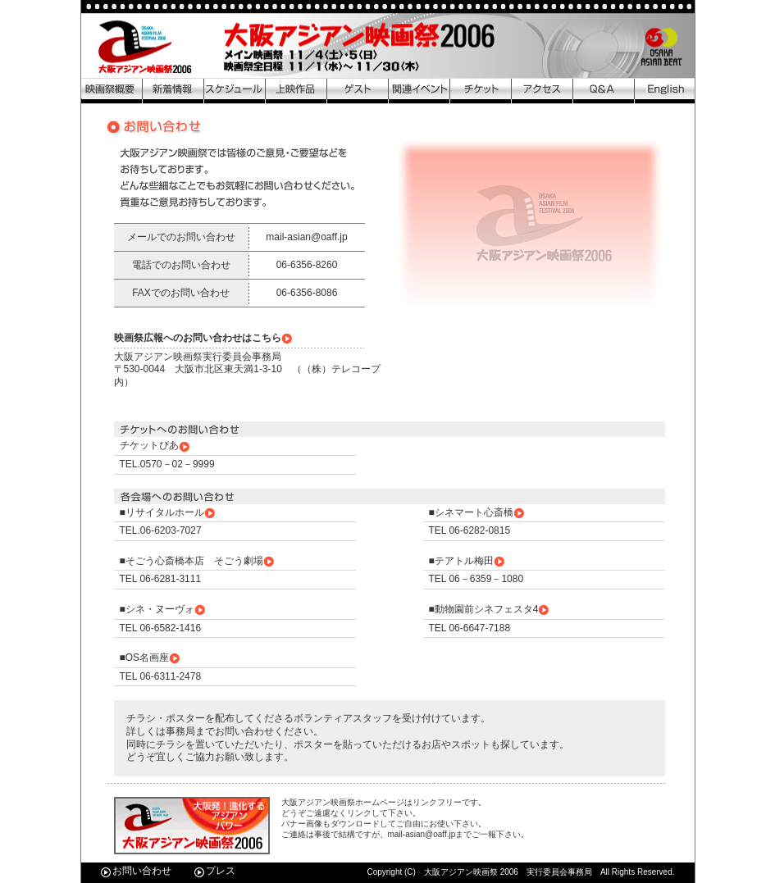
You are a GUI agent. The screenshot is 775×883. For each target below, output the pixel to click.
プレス (214, 870)
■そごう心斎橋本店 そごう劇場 (198, 561)
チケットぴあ (155, 445)
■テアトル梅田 (467, 561)
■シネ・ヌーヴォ (163, 609)
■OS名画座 (151, 657)
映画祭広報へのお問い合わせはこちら (204, 338)
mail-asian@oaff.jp (306, 237)
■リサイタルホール (168, 512)
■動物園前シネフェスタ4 (490, 609)
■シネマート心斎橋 (477, 512)
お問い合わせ (136, 870)
